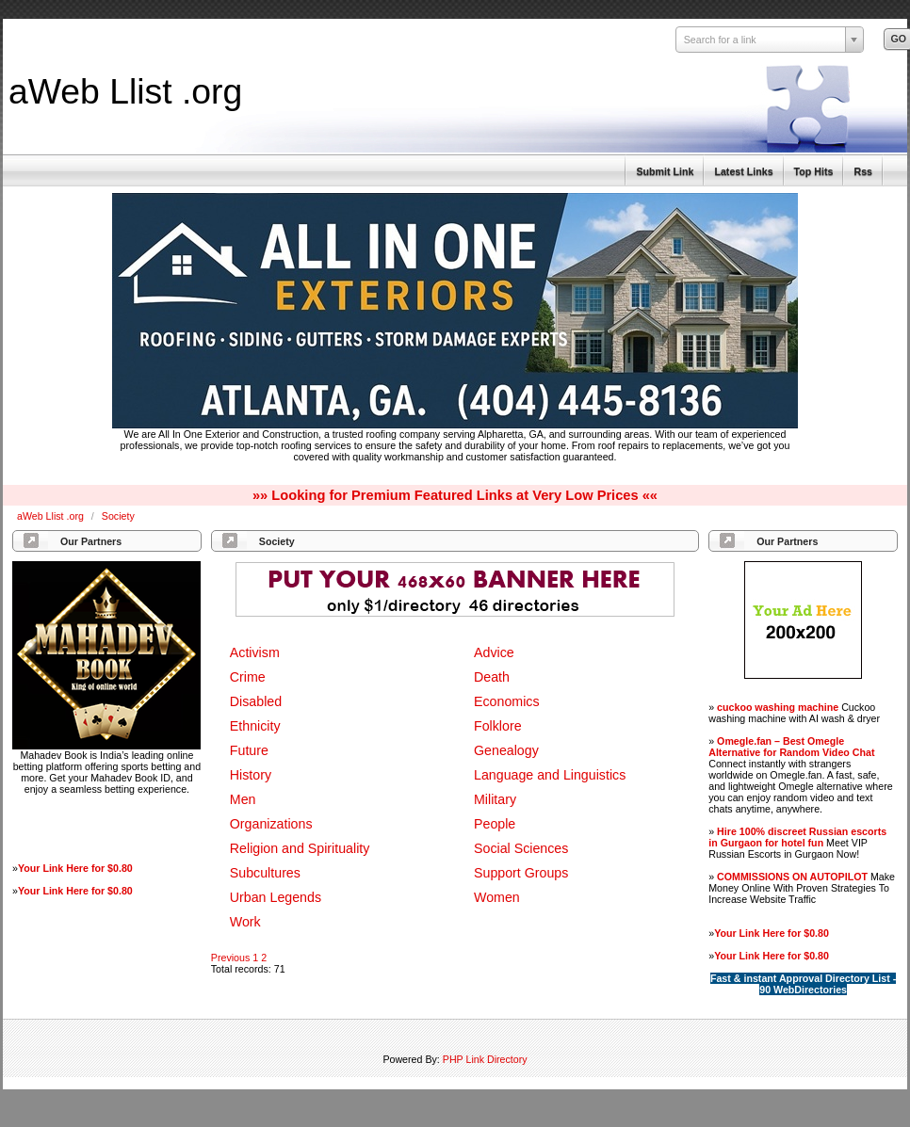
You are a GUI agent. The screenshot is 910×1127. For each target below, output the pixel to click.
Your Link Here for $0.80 (75, 868)
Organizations (271, 823)
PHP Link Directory (485, 1059)
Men (243, 799)
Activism (255, 652)
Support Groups (521, 872)
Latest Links (743, 171)
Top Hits (814, 171)
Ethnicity (255, 725)
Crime (248, 676)
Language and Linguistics (550, 774)
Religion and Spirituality (300, 848)
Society (118, 516)
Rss (862, 171)
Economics (507, 701)
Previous (230, 957)
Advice (494, 652)
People (494, 823)
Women (497, 897)
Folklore (498, 725)
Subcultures (265, 872)
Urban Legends (275, 897)
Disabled (256, 701)
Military (495, 799)
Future (249, 750)
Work (245, 921)
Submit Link (664, 171)
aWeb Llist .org (125, 91)
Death (492, 676)
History (250, 774)
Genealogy (506, 750)
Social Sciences (521, 848)
